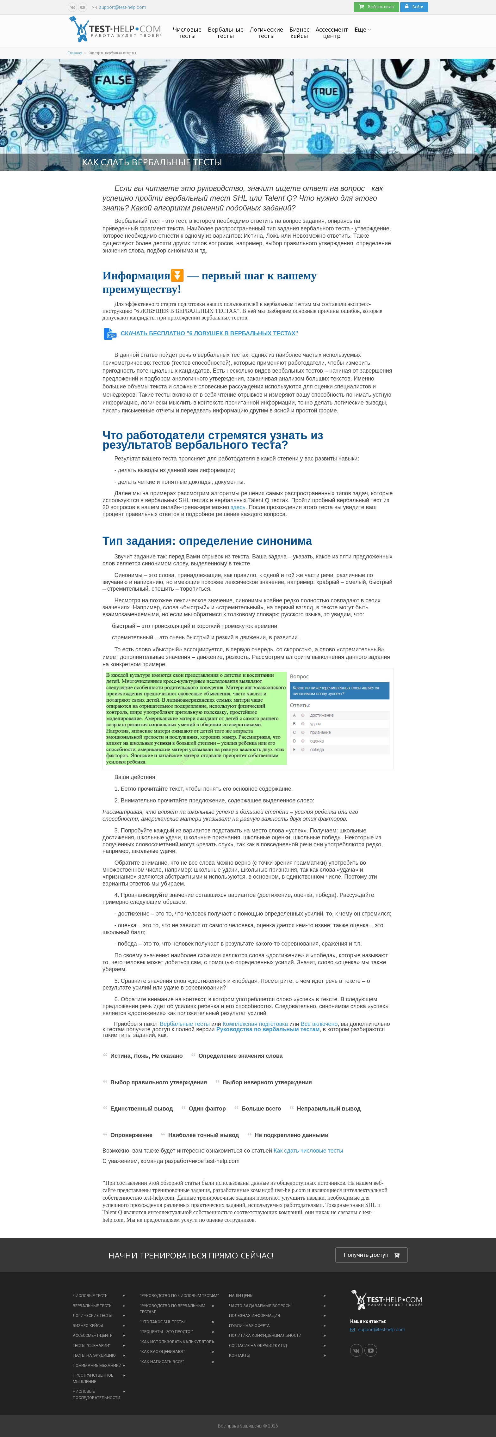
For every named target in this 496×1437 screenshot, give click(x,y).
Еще (360, 29)
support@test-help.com (122, 7)
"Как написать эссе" (162, 1361)
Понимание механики (97, 1365)
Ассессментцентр (332, 33)
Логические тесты (92, 1315)
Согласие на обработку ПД (258, 1345)
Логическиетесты (266, 33)
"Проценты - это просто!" (166, 1331)
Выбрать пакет (376, 6)
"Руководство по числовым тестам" (179, 1295)
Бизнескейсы (299, 33)
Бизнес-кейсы (88, 1325)
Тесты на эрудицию (94, 1355)
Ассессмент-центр (92, 1335)
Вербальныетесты (226, 33)
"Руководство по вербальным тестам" (172, 1308)
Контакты (239, 1355)
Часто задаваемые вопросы (260, 1305)
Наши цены (241, 1295)
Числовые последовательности (96, 1394)
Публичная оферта (249, 1325)
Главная (75, 53)
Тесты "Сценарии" (92, 1345)
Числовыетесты (187, 33)
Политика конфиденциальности (265, 1335)
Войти (414, 6)
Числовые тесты (90, 1295)
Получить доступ (372, 1255)
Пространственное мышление (93, 1378)
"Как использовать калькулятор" (176, 1341)
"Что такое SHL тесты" (163, 1321)
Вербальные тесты (93, 1305)
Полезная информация (254, 1315)
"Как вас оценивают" (162, 1351)
